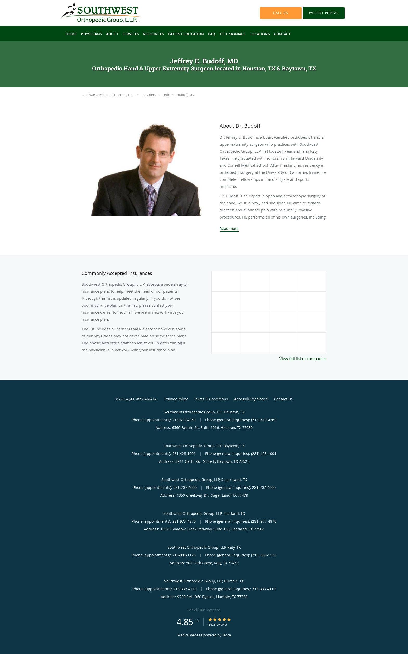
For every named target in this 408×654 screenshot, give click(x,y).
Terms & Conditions (211, 398)
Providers (148, 94)
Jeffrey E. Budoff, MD (178, 94)
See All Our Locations (204, 609)
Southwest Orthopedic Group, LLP (108, 94)
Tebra (226, 635)
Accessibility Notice (251, 398)
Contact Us (283, 398)
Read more (229, 228)
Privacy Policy (176, 398)
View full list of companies (302, 358)
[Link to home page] (93, 13)
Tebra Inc (150, 399)
